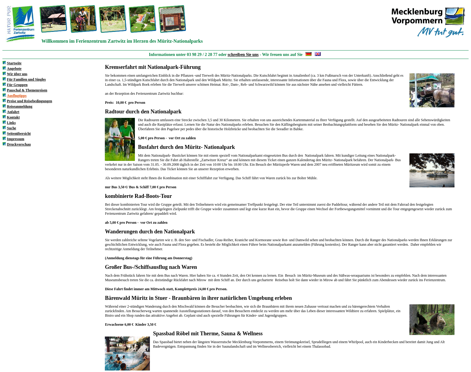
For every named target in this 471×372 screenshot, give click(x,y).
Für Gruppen (17, 85)
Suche (11, 128)
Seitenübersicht (19, 133)
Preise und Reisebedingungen (29, 101)
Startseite (14, 63)
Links (11, 123)
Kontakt (13, 117)
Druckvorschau (19, 144)
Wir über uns (17, 74)
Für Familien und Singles (26, 79)
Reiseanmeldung (19, 106)
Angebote (14, 68)
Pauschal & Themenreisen (27, 90)
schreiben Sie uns (243, 54)
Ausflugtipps (16, 96)
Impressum (15, 139)
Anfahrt (13, 112)
